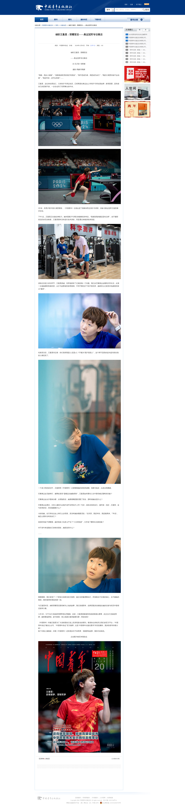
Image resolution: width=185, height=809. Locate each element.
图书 (108, 10)
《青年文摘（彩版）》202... (137, 50)
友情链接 (110, 797)
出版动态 (63, 25)
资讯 (56, 25)
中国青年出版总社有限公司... (138, 37)
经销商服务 (86, 797)
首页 (41, 19)
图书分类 (134, 20)
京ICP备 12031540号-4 (110, 800)
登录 (126, 4)
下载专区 (98, 19)
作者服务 (95, 797)
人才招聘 (102, 797)
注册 (131, 4)
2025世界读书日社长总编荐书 (138, 34)
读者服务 (78, 797)
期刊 (69, 19)
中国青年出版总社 (54, 7)
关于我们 (139, 4)
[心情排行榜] (116, 758)
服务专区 (84, 19)
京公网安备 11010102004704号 (110, 803)
